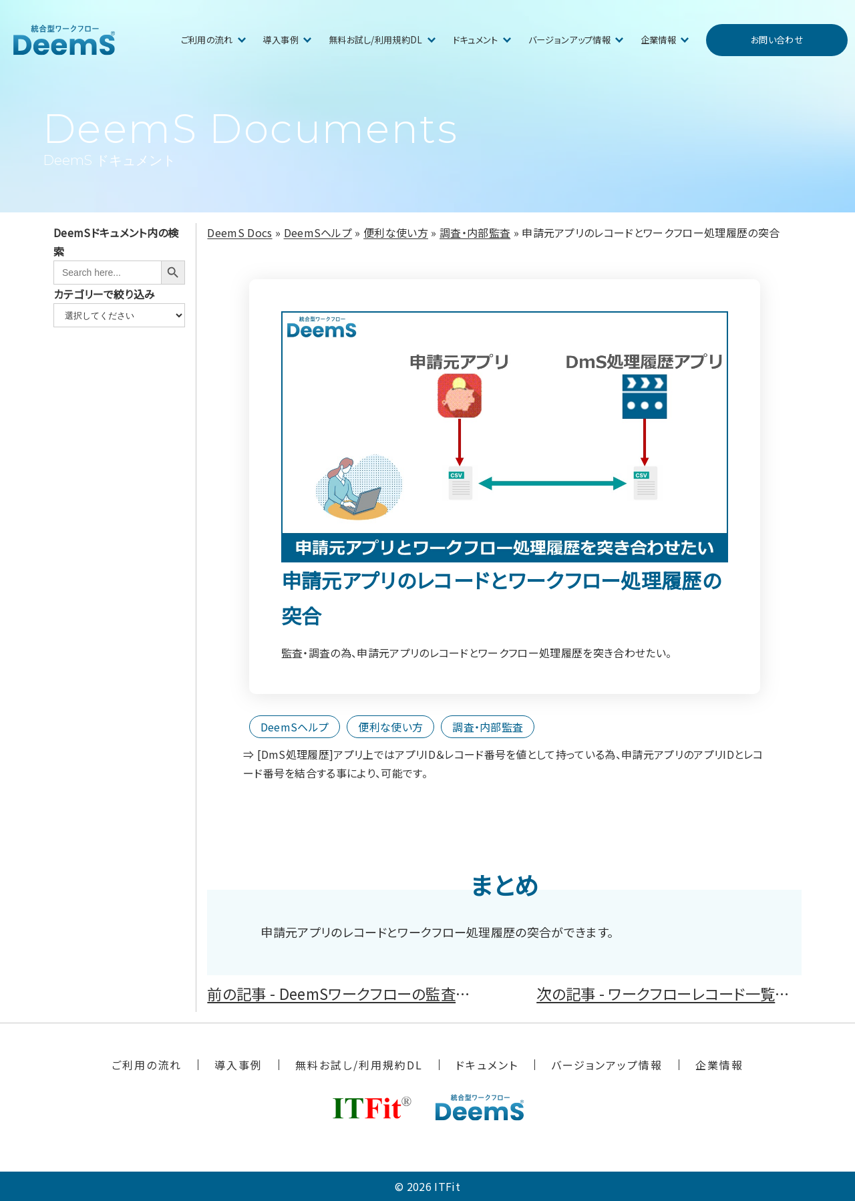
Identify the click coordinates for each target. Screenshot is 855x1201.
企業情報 (658, 39)
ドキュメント (475, 39)
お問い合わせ (777, 39)
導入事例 (281, 39)
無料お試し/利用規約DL (376, 39)
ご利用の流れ (207, 39)
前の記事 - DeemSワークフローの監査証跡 (346, 993)
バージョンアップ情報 (569, 39)
